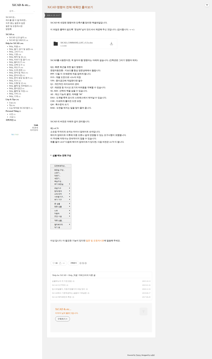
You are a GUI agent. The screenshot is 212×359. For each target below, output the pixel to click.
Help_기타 (15, 94)
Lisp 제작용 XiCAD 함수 (21, 108)
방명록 (9, 29)
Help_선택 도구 (17, 65)
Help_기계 (14, 96)
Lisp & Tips (12, 99)
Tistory (138, 355)
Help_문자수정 (17, 75)
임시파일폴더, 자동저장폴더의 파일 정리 (68, 289)
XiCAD (10, 34)
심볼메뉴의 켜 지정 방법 (62, 281)
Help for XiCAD (14, 43)
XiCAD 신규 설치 (17, 37)
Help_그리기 (16, 52)
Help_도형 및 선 (17, 83)
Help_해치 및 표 (17, 57)
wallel (152, 355)
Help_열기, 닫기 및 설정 (21, 49)
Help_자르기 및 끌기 (19, 60)
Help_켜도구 (16, 67)
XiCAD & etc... (21, 5)
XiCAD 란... (11, 17)
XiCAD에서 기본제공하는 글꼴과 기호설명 (69, 293)
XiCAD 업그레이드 (18, 40)
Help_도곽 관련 (17, 70)
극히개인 (11, 120)
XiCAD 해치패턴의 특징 (61, 297)
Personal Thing (13, 111)
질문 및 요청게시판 (14, 26)
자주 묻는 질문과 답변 (15, 23)
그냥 (12, 117)
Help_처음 (14, 46)
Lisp (12, 103)
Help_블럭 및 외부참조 (20, 86)
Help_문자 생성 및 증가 (20, 78)
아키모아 (34, 130)
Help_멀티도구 (17, 62)
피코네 (35, 128)
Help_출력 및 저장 (18, 91)
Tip (12, 105)
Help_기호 (15, 54)
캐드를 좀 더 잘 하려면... (16, 20)
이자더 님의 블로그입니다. (66, 313)
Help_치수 (15, 81)
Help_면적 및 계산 (18, 73)
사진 (12, 114)
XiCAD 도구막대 (59, 285)
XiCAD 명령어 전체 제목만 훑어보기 (70, 7)
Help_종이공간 (16, 88)
